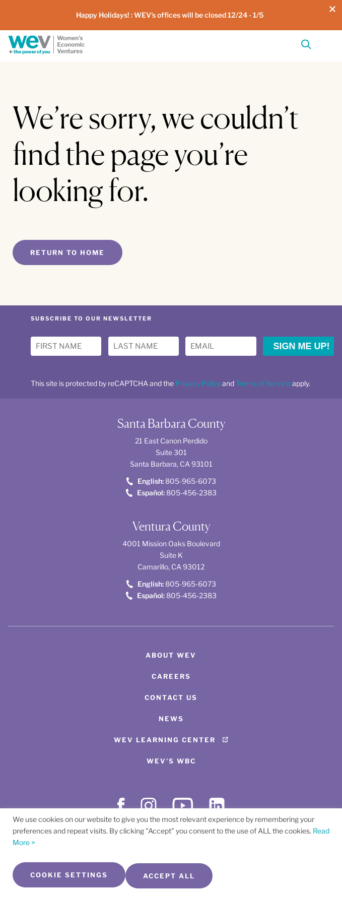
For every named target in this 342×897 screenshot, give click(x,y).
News (171, 719)
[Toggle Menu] (325, 43)
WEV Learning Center (165, 740)
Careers (171, 676)
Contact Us (171, 697)
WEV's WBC (171, 761)
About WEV (171, 655)
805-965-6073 (171, 481)
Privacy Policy (198, 383)
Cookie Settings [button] (69, 875)
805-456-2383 (171, 492)
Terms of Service (263, 383)
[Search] (306, 46)
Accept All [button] (169, 876)
